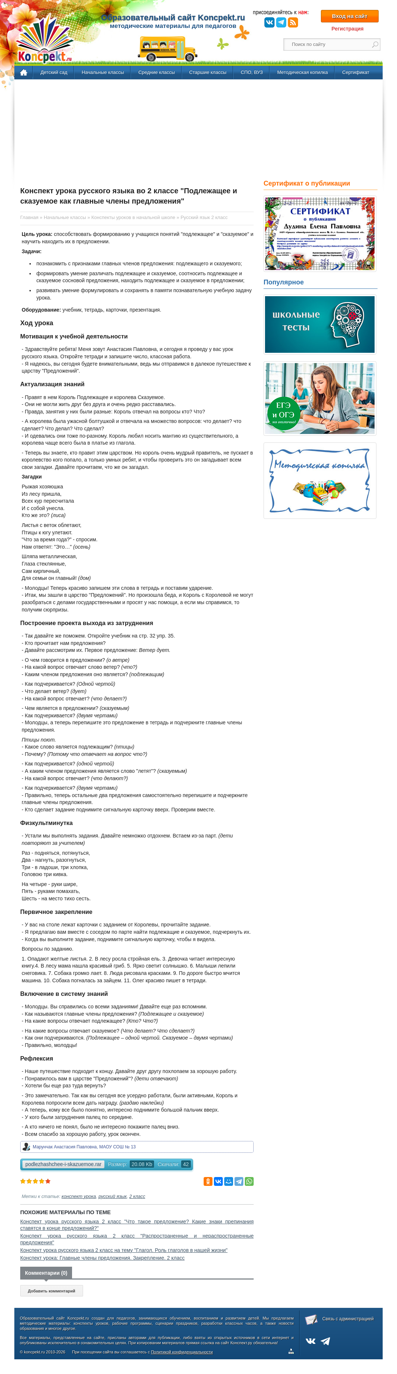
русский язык (113, 1196)
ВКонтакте (269, 22)
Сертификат (355, 72)
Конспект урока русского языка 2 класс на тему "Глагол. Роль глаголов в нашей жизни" (124, 1250)
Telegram (281, 22)
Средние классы (156, 72)
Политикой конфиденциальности (182, 1352)
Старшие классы (207, 72)
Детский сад (53, 72)
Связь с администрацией (348, 1318)
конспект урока (79, 1196)
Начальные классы (103, 72)
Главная (24, 73)
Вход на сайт (349, 16)
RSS (293, 22)
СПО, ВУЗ (252, 72)
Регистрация (348, 29)
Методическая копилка (302, 72)
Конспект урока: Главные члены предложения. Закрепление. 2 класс (102, 1258)
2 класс (137, 1196)
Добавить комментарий (51, 1291)
